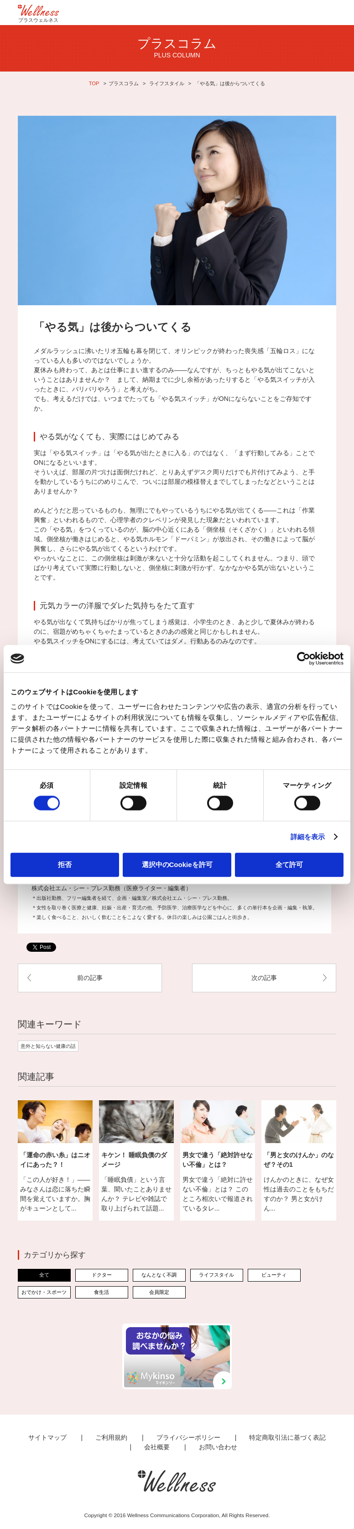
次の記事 (264, 977)
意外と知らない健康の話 (48, 1046)
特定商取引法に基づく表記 (287, 1437)
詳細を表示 (308, 837)
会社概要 (157, 1447)
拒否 (65, 864)
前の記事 (90, 977)
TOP (94, 83)
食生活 (101, 1292)
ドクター (102, 1275)
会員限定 (159, 1292)
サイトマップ (47, 1437)
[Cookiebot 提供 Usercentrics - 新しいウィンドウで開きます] (304, 659)
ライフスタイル (167, 83)
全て (44, 1275)
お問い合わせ (218, 1447)
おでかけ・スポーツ (44, 1292)
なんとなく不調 (159, 1275)
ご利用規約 (111, 1437)
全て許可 (289, 864)
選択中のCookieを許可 (177, 864)
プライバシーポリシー (188, 1437)
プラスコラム (124, 83)
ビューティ (273, 1275)
